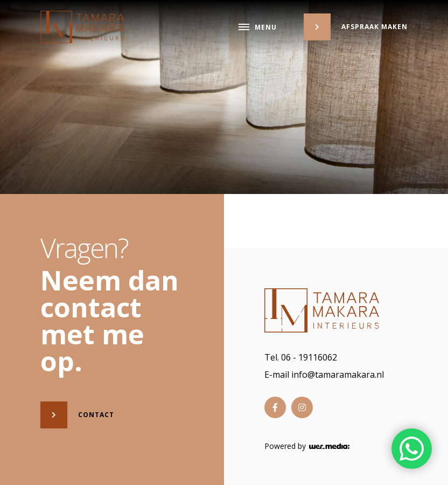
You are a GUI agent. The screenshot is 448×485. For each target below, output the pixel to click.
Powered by (306, 446)
